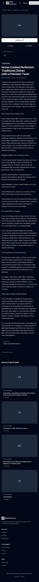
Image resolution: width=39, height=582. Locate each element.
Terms (22, 576)
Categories (5, 538)
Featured (4, 532)
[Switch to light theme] (20, 3)
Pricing (4, 550)
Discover (16, 10)
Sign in (25, 3)
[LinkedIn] (4, 55)
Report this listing (7, 352)
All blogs (4, 535)
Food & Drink (24, 10)
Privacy (17, 576)
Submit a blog (6, 547)
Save (10, 46)
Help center (5, 562)
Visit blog (19, 40)
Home (9, 10)
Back (4, 10)
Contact (4, 565)
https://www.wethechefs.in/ (11, 344)
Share (29, 46)
